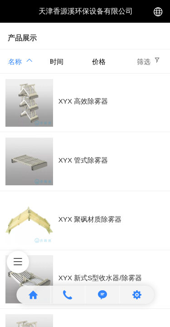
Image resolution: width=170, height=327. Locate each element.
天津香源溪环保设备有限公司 (86, 11)
